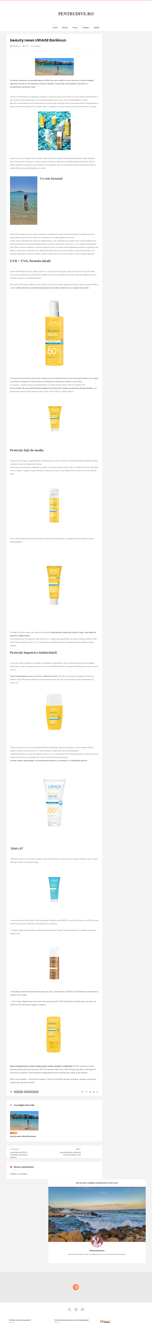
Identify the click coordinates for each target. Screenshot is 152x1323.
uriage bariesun (31, 1092)
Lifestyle (85, 28)
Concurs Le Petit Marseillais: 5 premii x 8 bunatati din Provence (127, 1249)
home (55, 28)
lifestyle (18, 1092)
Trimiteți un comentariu (18, 1174)
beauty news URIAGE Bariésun (23, 1137)
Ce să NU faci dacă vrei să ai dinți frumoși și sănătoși (125, 1284)
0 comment (35, 46)
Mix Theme (96, 1316)
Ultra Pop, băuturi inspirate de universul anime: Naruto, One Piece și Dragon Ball (126, 1297)
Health (96, 28)
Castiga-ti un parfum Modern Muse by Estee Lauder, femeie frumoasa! (126, 1261)
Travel (74, 28)
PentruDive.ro (76, 13)
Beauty (65, 28)
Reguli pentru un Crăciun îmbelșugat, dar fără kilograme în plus (127, 1272)
